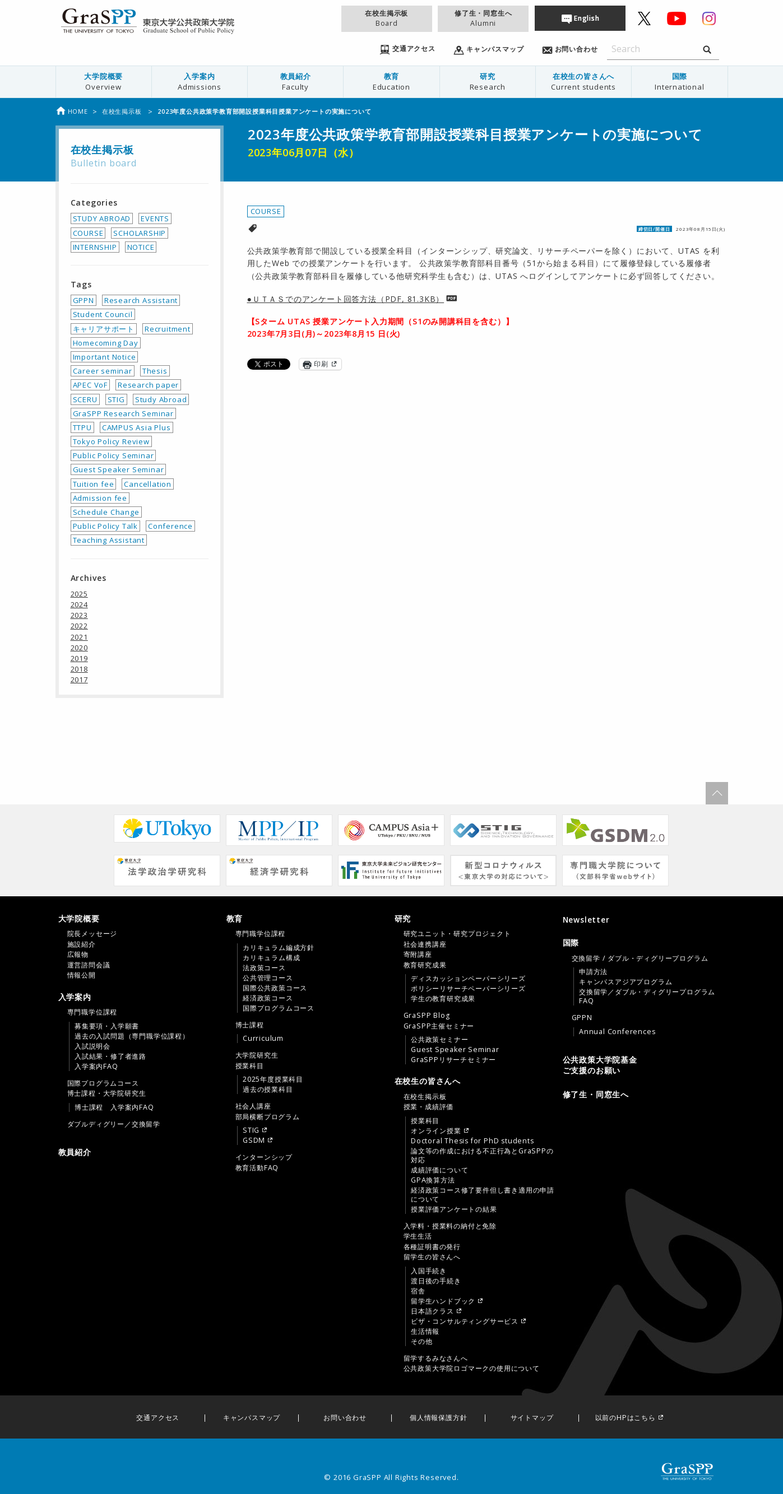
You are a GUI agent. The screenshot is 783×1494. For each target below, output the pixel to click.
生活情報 (425, 1331)
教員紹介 (295, 81)
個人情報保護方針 (438, 1418)
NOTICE (141, 247)
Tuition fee (93, 484)
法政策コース (264, 968)
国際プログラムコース (103, 1083)
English (587, 18)
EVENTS (155, 218)
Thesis (155, 371)
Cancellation (148, 484)
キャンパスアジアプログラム (625, 982)
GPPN (83, 300)
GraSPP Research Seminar (123, 413)
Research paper (148, 385)
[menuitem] (103, 81)
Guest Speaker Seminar (118, 469)
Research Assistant (141, 300)
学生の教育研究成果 (443, 998)
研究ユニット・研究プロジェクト (457, 933)
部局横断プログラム (267, 1117)
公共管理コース (268, 978)
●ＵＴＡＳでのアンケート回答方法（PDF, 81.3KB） (345, 299)
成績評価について (439, 1170)
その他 (421, 1341)
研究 (487, 81)
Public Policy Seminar (113, 455)
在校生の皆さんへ (583, 81)
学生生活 (418, 1236)
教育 (391, 81)
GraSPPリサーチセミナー (453, 1059)
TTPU (82, 427)
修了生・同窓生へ (483, 18)
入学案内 (199, 81)
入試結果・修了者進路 (110, 1056)
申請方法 (593, 971)
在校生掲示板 (386, 18)
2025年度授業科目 (273, 1079)
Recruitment (168, 329)
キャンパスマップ (251, 1418)
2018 (79, 669)
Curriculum (263, 1038)
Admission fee (100, 498)
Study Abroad (161, 399)
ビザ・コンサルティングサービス (464, 1321)
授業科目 (249, 1066)
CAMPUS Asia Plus (136, 427)
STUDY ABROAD (102, 218)
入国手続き (429, 1271)
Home (71, 111)
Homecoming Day (105, 343)
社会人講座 (253, 1106)
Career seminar (102, 371)
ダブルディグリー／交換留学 (113, 1124)
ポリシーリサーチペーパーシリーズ (468, 988)
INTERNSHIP (95, 247)
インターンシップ (264, 1157)
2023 (79, 615)
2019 (79, 658)
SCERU (85, 399)
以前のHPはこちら (625, 1418)
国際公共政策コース (275, 988)
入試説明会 (92, 1046)
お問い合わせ (345, 1418)
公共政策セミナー (439, 1039)
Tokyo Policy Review (111, 441)
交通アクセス (157, 1418)
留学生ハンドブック (443, 1301)
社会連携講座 (425, 944)
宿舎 (418, 1291)
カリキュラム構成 (271, 957)
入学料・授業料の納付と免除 (450, 1226)
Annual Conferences (617, 1031)
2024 (79, 604)
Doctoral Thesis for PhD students (472, 1141)
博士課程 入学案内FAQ (114, 1107)
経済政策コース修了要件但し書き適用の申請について (482, 1195)
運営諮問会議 (88, 965)
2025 (79, 594)
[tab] (139, 946)
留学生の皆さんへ (432, 1257)
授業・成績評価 (429, 1106)
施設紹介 (81, 944)
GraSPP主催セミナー (439, 1026)
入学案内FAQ (96, 1066)
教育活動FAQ (257, 1167)
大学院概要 (103, 81)
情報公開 (81, 975)
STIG (116, 399)
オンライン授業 (436, 1131)
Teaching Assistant (109, 540)
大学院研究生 (257, 1055)
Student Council (103, 314)
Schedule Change (106, 512)
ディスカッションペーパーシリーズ (468, 978)
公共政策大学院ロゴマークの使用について (472, 1368)
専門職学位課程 (92, 1012)
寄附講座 (418, 954)
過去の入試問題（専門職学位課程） (132, 1036)
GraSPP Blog (427, 1015)
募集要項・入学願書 (107, 1026)
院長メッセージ (92, 933)
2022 (79, 626)
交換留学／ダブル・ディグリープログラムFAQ (647, 997)
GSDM (254, 1140)
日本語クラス (432, 1311)
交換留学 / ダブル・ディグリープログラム (640, 958)
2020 (79, 648)
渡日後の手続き (436, 1281)
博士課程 (249, 1025)
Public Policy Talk (105, 526)
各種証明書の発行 (432, 1246)
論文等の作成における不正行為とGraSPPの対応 (482, 1156)
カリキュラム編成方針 (278, 947)
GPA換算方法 (433, 1180)
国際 (679, 81)
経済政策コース (268, 998)
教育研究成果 (425, 965)
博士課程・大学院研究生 (106, 1093)
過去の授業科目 (268, 1089)
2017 (79, 679)
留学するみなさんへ (436, 1358)
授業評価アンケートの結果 (454, 1209)
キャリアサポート (104, 329)
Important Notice (104, 357)
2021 (79, 637)
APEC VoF (90, 385)
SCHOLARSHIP (139, 233)
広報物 (78, 954)
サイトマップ (532, 1418)
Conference (170, 526)
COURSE (266, 211)
